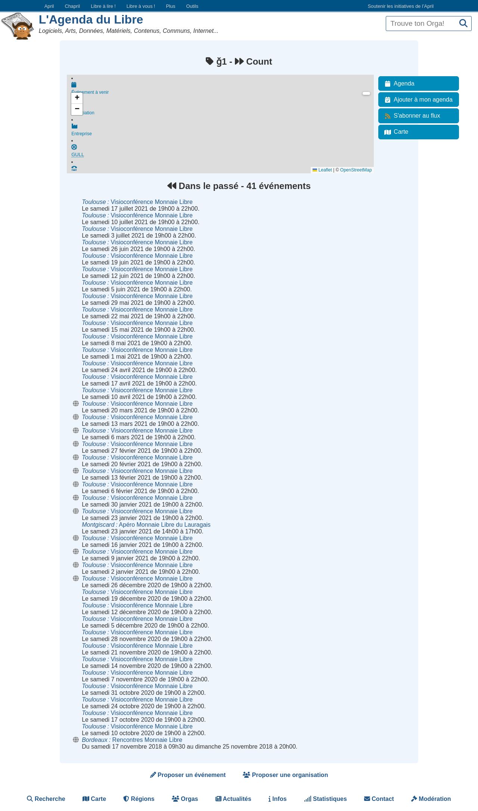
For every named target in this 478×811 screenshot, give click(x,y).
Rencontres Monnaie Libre (132, 740)
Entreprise (222, 132)
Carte (395, 132)
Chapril (72, 6)
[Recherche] (463, 23)
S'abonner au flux (411, 115)
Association (222, 110)
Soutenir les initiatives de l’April (401, 6)
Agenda (398, 83)
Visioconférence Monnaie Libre (137, 202)
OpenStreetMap (356, 170)
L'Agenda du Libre (91, 19)
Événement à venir (222, 88)
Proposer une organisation (285, 775)
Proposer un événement (188, 775)
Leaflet (322, 170)
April (49, 6)
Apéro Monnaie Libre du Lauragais (146, 524)
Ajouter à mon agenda (417, 99)
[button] (77, 98)
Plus (170, 6)
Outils (192, 6)
